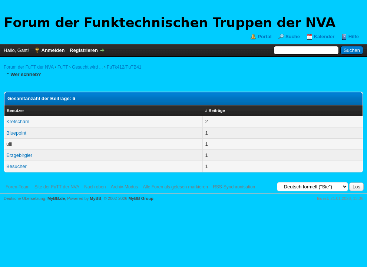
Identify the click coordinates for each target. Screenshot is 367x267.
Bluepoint (16, 133)
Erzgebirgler (19, 155)
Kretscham (17, 121)
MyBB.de (56, 198)
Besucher (16, 166)
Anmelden (53, 50)
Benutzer (15, 110)
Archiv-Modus (124, 186)
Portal (264, 36)
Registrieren (84, 50)
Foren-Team (18, 186)
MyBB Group (140, 198)
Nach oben (95, 186)
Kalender (324, 36)
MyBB (95, 198)
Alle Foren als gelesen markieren (175, 186)
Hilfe (353, 36)
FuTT (62, 67)
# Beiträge (215, 110)
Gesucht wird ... (87, 67)
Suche (292, 36)
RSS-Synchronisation (234, 186)
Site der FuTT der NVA (56, 186)
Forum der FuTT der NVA (28, 67)
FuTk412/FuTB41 (124, 67)
